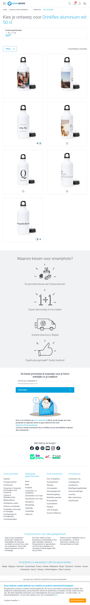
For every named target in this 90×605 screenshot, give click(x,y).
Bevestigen (22, 390)
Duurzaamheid (52, 482)
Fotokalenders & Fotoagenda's (10, 515)
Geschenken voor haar (34, 496)
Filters (8, 49)
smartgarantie (73, 482)
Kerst (27, 481)
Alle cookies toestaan (77, 600)
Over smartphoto (53, 479)
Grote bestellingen (75, 491)
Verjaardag (29, 511)
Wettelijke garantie (54, 497)
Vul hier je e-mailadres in (27, 381)
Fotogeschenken (10, 482)
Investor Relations (54, 513)
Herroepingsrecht (53, 491)
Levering (71, 494)
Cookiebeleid (52, 504)
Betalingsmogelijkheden (77, 488)
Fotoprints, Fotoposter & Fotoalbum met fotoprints (12, 490)
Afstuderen (29, 502)
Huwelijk (28, 488)
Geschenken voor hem (34, 499)
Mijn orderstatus (74, 497)
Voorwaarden (52, 488)
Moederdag (29, 505)
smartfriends (73, 501)
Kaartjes (7, 479)
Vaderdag (29, 508)
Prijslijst (50, 507)
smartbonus (73, 485)
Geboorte (28, 514)
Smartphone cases (11, 503)
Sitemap (50, 485)
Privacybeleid (52, 501)
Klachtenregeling (53, 494)
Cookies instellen (12, 600)
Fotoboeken (8, 485)
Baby (27, 485)
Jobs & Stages (52, 510)
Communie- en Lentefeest (31, 492)
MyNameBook (9, 500)
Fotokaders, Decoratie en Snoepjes (12, 510)
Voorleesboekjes (10, 519)
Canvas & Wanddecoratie (9, 496)
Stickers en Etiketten (12, 506)
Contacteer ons (74, 479)
